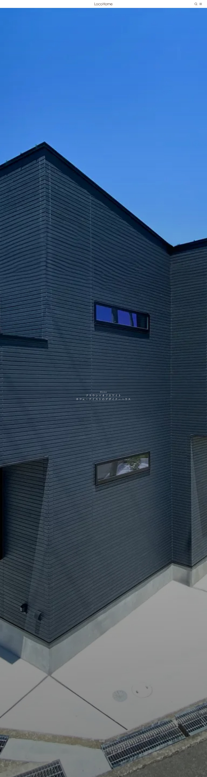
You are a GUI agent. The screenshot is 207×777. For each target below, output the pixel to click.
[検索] (196, 4)
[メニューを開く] (201, 4)
